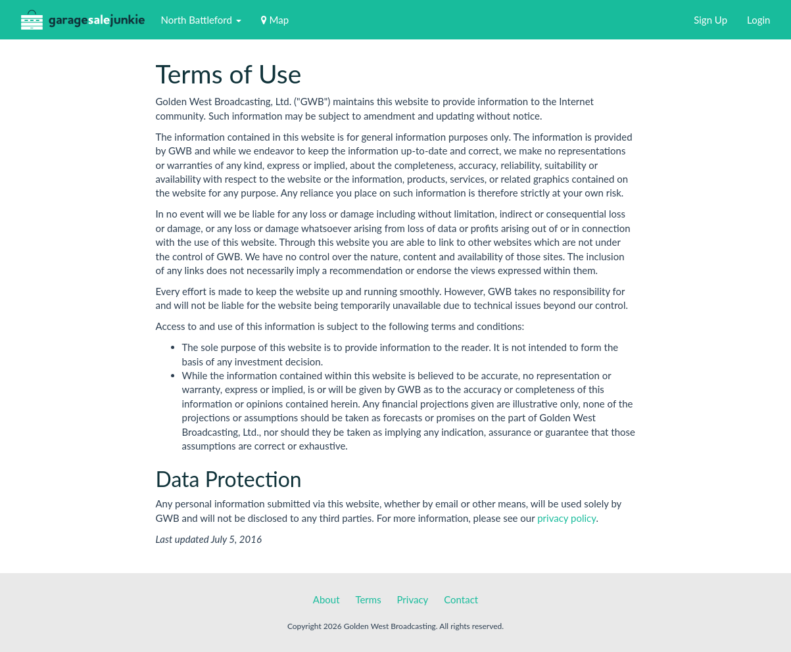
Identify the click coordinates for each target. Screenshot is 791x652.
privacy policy (566, 518)
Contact (461, 599)
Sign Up (710, 20)
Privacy (413, 599)
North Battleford (201, 20)
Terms (368, 599)
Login (758, 20)
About (326, 599)
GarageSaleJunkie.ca (83, 22)
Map (275, 20)
